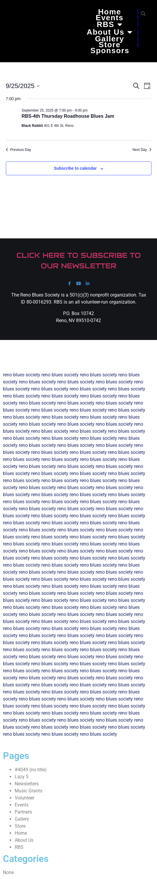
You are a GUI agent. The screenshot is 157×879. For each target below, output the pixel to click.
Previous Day (18, 150)
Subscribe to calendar (75, 168)
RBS (109, 24)
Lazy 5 (21, 776)
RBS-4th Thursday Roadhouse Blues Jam (68, 116)
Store (109, 45)
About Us (110, 32)
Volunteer (24, 798)
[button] (143, 13)
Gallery (109, 39)
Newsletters (27, 784)
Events (110, 18)
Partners (23, 812)
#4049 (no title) (31, 769)
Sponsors (109, 50)
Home (109, 12)
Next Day (141, 150)
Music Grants (28, 791)
